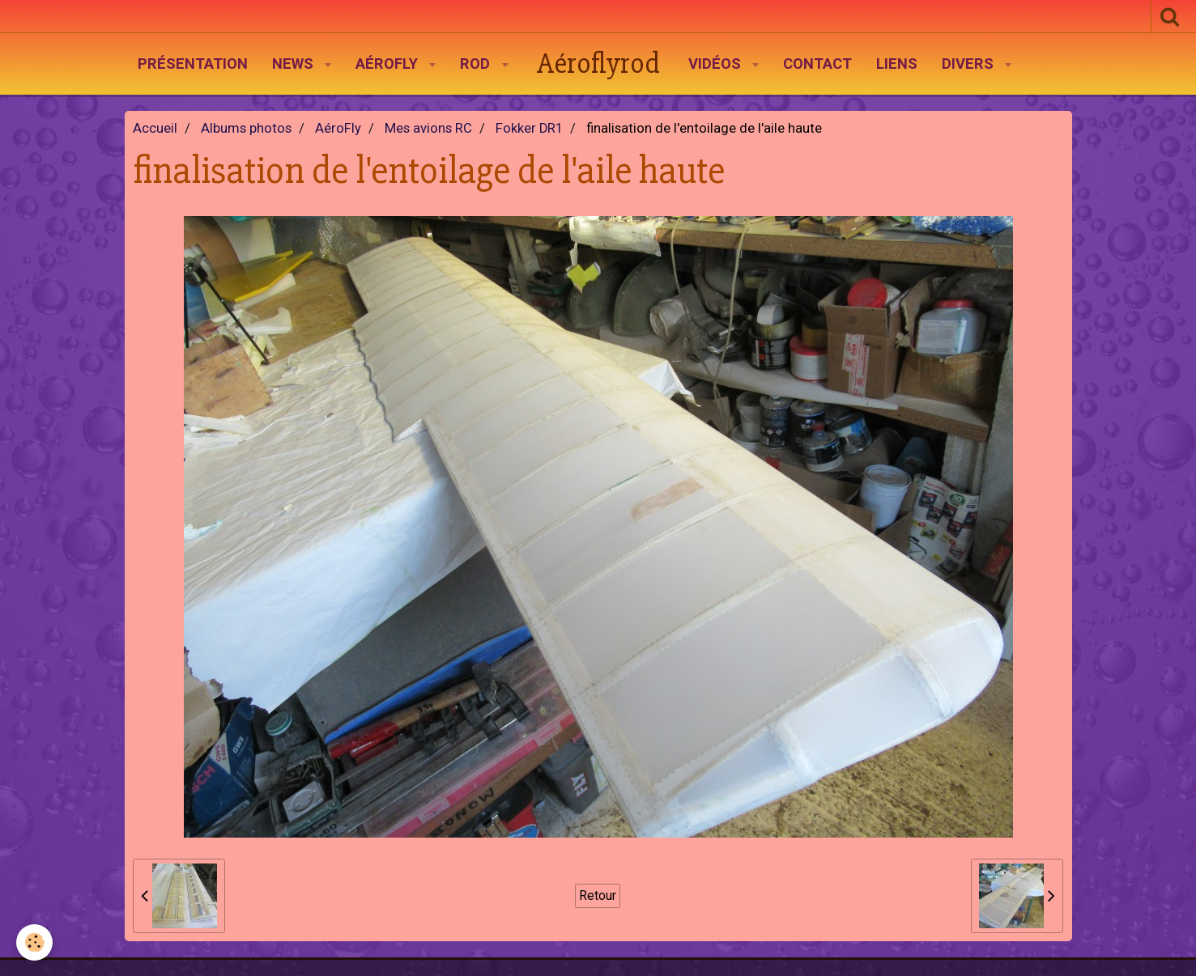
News (294, 64)
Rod (477, 64)
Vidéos (716, 64)
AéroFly (388, 64)
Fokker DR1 (529, 128)
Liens (896, 64)
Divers (970, 64)
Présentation (193, 64)
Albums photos (246, 128)
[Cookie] (34, 942)
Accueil (155, 128)
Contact (817, 64)
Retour (597, 895)
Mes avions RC (428, 128)
